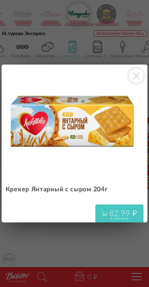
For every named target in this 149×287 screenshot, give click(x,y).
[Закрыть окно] (136, 76)
